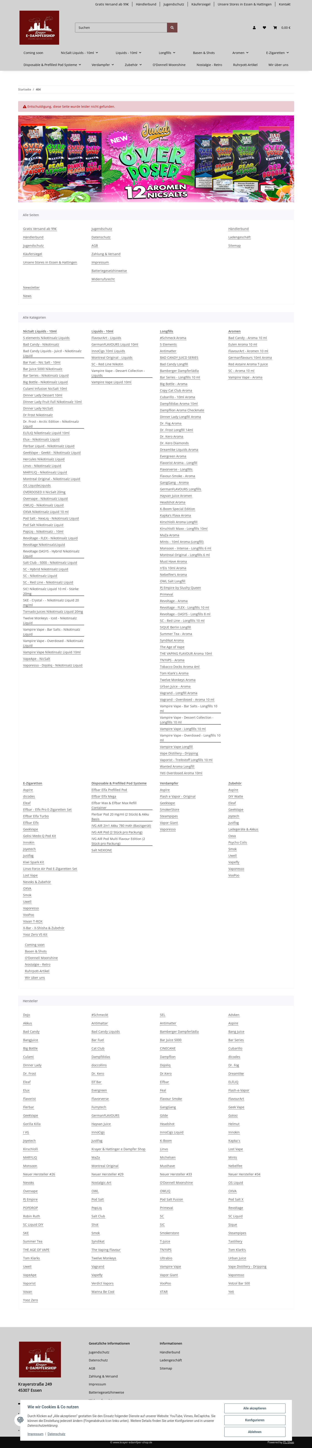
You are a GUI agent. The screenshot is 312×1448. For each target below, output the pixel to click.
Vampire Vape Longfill (176, 747)
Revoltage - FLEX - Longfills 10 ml (184, 607)
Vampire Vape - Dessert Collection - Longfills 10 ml (186, 719)
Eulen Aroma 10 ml (242, 344)
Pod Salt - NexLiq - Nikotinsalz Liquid (51, 518)
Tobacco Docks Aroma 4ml (180, 666)
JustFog (97, 1140)
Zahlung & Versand (106, 254)
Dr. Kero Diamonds (174, 443)
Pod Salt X (235, 1199)
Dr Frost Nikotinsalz (38, 415)
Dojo (26, 1015)
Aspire (28, 790)
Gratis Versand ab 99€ (112, 4)
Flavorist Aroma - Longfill (178, 463)
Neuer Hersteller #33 (176, 1174)
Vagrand (98, 1266)
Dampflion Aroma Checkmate (182, 410)
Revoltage (235, 1208)
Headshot (167, 1124)
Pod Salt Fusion (171, 1199)
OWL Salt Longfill (172, 581)
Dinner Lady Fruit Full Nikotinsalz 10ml (52, 402)
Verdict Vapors (103, 1283)
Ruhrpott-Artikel (37, 971)
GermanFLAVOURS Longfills (180, 489)
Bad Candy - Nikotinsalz (41, 344)
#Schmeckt (100, 1015)
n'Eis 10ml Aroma (173, 568)
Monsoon (30, 1166)
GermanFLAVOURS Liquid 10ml (115, 344)
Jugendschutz (174, 4)
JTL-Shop (288, 1442)
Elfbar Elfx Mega (104, 796)
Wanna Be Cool (103, 1291)
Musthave (167, 1166)
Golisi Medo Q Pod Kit (39, 836)
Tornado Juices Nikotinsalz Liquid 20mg (53, 611)
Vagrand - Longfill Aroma (178, 693)
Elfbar (164, 1082)
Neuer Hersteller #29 (107, 1174)
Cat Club (98, 1048)
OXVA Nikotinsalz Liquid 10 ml (46, 512)
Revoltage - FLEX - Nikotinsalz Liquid (50, 538)
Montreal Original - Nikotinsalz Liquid (51, 479)
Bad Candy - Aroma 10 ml (247, 338)
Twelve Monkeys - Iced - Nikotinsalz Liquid (50, 620)
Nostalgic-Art (101, 1182)
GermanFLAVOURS (105, 1115)
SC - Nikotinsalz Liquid (40, 576)
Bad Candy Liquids (106, 1031)
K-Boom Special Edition (177, 509)
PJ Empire (30, 1199)
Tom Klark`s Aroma (174, 673)
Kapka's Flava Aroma (175, 515)
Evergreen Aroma (173, 456)
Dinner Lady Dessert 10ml (42, 395)
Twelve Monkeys (104, 1258)
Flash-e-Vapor (238, 1090)
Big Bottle (30, 1048)
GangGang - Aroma (174, 482)
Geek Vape (236, 1107)
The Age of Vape (172, 647)
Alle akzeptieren (254, 1408)
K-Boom (166, 1140)
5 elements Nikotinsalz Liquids (46, 338)
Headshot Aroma (172, 502)
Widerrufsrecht (103, 279)
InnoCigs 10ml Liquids (108, 351)
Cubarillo (235, 1048)
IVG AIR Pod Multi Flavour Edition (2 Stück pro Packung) (118, 841)
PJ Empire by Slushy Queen (180, 588)
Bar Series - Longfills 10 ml (180, 377)
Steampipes (169, 816)
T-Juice (165, 1241)
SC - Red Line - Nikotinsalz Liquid (48, 582)
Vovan (27, 1291)
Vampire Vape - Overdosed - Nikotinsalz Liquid (53, 643)
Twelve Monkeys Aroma (178, 680)
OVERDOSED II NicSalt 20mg (44, 492)
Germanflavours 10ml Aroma (250, 357)
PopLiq (97, 1208)
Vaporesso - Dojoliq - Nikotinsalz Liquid (52, 665)
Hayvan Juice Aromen (176, 495)
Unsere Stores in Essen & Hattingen (245, 4)
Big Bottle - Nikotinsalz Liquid (45, 382)
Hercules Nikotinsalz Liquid (44, 459)
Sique (232, 1224)
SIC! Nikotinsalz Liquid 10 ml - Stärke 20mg (51, 591)
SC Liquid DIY (33, 1224)
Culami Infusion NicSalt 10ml (45, 388)
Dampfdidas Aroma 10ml (179, 403)
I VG (26, 1132)
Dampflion (168, 1057)
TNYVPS (166, 1250)
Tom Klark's (237, 1250)
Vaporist (29, 1283)
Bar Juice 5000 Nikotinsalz (42, 369)
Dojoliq (165, 1065)
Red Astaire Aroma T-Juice (248, 364)
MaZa (96, 1157)
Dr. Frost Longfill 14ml (176, 430)
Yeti (231, 1291)
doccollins (99, 1065)
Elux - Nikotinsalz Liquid (41, 439)
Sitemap (234, 245)
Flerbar (28, 1107)
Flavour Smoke (171, 1098)
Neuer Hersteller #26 (39, 1174)
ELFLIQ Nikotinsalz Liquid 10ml (46, 433)
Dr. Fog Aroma (170, 423)
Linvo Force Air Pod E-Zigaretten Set (50, 869)
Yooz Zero (30, 1300)
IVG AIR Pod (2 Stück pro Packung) (117, 832)
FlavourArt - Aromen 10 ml (248, 351)
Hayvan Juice (101, 1124)
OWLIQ (165, 1191)
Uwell (27, 901)
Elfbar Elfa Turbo (36, 816)
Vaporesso (31, 908)
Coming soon (35, 945)
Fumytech (99, 1107)
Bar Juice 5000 (170, 1040)
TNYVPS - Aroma (172, 660)
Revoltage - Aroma (174, 601)
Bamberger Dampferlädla (179, 371)
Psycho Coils (237, 842)
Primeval (166, 594)
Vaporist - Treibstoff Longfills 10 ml (186, 760)
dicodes (29, 796)
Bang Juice (236, 1031)
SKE (26, 1233)
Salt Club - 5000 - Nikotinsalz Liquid (50, 562)
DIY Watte (235, 796)
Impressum (36, 1434)
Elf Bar (97, 1082)
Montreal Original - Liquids (112, 357)
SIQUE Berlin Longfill (175, 627)
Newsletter (31, 287)
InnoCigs (98, 1132)
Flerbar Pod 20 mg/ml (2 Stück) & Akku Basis (120, 816)
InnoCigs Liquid (172, 1132)
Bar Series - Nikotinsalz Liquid (46, 375)
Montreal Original (105, 1166)
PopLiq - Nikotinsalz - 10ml (43, 531)
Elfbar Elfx (31, 822)
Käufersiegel (200, 4)
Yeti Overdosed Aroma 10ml (181, 773)
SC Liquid (235, 1216)
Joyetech (29, 849)
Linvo (164, 1149)
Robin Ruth (31, 1216)
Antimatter (168, 351)
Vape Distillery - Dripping (179, 753)
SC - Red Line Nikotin (107, 364)
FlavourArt (236, 1098)
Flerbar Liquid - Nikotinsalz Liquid (49, 446)
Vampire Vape (170, 1266)
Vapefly (233, 862)
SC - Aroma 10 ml (241, 371)
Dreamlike (236, 1073)
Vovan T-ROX (32, 921)
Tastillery (235, 1241)
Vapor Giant (169, 822)
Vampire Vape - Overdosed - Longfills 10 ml (190, 737)
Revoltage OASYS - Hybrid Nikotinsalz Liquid (51, 553)
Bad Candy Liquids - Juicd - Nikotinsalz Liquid (52, 353)
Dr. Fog (233, 1065)
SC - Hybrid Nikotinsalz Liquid (45, 569)
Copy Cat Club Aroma (176, 390)
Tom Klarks (31, 1258)
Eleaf (27, 803)
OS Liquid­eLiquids (37, 485)
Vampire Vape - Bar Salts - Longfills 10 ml (188, 708)
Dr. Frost (29, 1073)
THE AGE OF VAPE (36, 1250)
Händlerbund (146, 4)
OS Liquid (235, 1182)
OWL (95, 1191)
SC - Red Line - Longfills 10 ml (182, 620)
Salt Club (98, 1216)
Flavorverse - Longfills (176, 469)
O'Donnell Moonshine (41, 958)
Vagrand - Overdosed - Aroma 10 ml (187, 699)
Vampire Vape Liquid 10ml (111, 382)
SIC (162, 1224)
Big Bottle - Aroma (173, 384)
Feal (163, 1090)
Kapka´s (234, 1140)
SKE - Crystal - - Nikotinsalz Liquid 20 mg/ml (51, 602)
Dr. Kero (98, 1073)
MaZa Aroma (169, 535)
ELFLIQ (233, 1082)
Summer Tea (32, 1241)
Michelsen (168, 1157)
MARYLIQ (30, 1157)
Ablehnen (254, 1432)
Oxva (232, 836)
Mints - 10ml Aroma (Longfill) (181, 542)
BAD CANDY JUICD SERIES (179, 357)
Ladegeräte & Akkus (243, 829)
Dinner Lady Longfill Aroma (180, 417)
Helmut (233, 1124)
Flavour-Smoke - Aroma (177, 476)
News (27, 296)
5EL (162, 1015)
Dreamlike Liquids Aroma (179, 449)
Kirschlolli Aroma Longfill (179, 522)
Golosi (233, 1115)
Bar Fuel (98, 1040)
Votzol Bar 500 (239, 1283)
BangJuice (30, 1040)
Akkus (27, 1023)
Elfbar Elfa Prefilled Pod (109, 790)
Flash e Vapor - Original (178, 796)
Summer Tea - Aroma (176, 634)
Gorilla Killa (32, 1124)
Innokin (28, 842)
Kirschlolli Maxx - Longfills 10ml (184, 528)
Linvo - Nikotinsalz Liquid (42, 466)
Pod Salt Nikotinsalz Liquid (43, 525)
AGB (95, 245)
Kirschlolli (30, 1149)
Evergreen (99, 1090)
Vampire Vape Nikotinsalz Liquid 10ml (52, 652)
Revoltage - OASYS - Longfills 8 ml (185, 614)
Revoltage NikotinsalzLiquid (44, 544)
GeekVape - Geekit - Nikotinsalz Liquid (52, 452)
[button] (254, 27)
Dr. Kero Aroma (171, 436)
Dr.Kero (166, 1073)
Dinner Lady (32, 1065)
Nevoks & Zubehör (37, 882)
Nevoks (28, 1182)
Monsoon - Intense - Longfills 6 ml (185, 548)
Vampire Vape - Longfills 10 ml (183, 729)
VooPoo (28, 915)
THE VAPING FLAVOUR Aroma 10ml (186, 653)
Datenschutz (56, 1434)
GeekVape (30, 829)
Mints (232, 1157)
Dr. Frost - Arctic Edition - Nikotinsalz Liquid (51, 423)
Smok (27, 895)
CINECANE (168, 1048)
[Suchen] (121, 27)
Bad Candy (31, 1031)
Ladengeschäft (239, 237)
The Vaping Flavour (106, 1250)
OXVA (27, 888)
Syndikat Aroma (172, 640)
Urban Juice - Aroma (175, 686)
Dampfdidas (101, 1057)
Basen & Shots (36, 951)
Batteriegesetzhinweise (109, 271)
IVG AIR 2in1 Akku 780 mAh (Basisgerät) (121, 825)
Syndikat (98, 1241)
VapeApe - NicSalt (36, 659)
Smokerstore (169, 1233)
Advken (233, 1015)
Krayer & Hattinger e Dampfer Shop (118, 1149)
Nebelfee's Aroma (173, 574)
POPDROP (30, 1208)
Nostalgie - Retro (37, 964)
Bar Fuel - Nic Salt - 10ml (41, 362)
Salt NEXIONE (102, 850)
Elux (26, 1090)
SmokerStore (169, 809)
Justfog (28, 855)
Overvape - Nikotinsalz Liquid (45, 498)
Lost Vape (30, 875)
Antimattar (100, 1023)
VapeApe (29, 1275)
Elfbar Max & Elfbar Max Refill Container (114, 805)
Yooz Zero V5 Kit (35, 934)
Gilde (164, 1115)
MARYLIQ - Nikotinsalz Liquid (45, 472)
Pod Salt (98, 1199)
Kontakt (284, 4)
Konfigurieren (254, 1420)
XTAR (164, 1291)
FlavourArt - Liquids (106, 338)
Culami (28, 1057)
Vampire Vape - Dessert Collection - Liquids (118, 373)
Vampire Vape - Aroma (245, 377)
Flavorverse (100, 1098)
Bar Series (236, 1040)
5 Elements (168, 344)
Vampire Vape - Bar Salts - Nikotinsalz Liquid (51, 631)
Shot (95, 1224)
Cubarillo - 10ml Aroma (177, 397)
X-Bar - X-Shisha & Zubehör (43, 928)
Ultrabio (166, 1258)
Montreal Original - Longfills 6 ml (185, 555)
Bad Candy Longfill (174, 364)
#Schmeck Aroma (173, 338)
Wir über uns (35, 977)
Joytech (233, 816)
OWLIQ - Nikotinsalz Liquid (43, 505)
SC (162, 1216)
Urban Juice (237, 1258)
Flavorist (29, 1098)
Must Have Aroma (173, 561)
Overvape (30, 1191)
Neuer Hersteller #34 (244, 1174)
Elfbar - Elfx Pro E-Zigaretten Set (47, 809)
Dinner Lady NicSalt (38, 408)
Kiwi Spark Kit (33, 862)
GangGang (168, 1107)
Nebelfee (235, 1166)
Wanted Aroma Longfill (177, 766)
